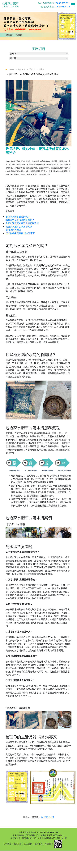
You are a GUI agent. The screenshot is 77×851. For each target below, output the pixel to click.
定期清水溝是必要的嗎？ (18, 216)
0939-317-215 (63, 6)
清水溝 (32, 69)
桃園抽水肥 (50, 838)
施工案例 (28, 844)
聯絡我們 (49, 844)
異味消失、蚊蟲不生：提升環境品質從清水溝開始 (33, 74)
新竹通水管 (38, 838)
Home (11, 69)
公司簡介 (7, 844)
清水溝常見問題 (13, 230)
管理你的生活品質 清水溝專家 (20, 233)
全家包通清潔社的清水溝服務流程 (22, 223)
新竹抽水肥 (62, 838)
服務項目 (21, 69)
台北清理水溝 (47, 817)
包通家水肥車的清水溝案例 (19, 226)
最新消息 (38, 844)
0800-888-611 (63, 3)
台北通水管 (15, 838)
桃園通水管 (27, 838)
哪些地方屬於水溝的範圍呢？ (20, 220)
